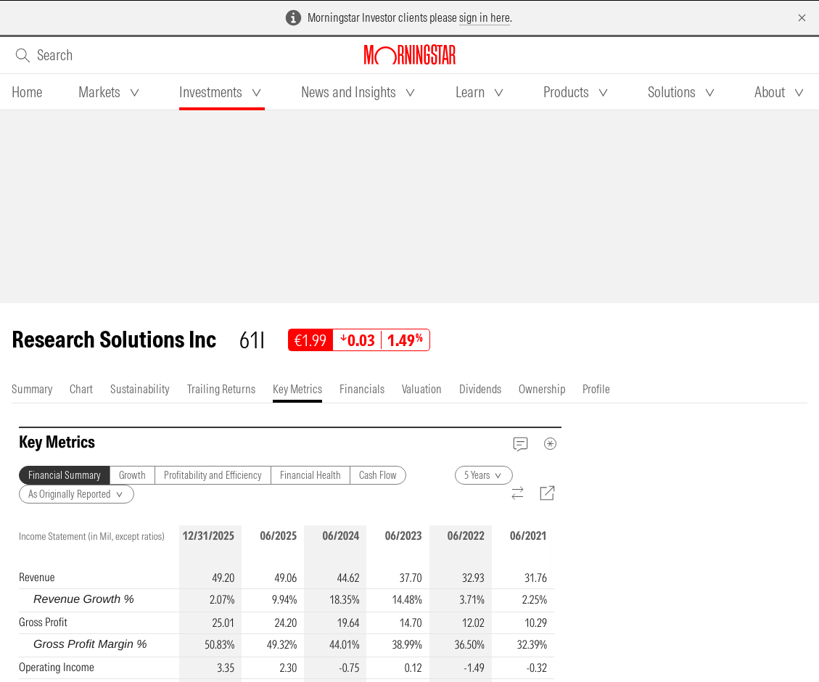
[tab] (27, 92)
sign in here (484, 17)
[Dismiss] (802, 17)
